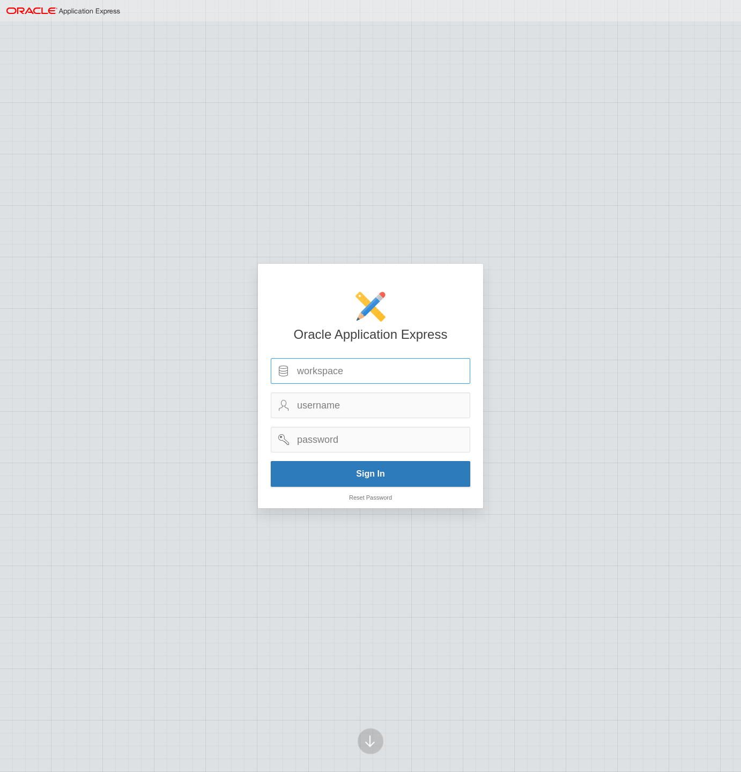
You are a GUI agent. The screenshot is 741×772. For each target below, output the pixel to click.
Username (283, 405)
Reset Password (370, 497)
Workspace (283, 371)
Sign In (370, 473)
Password (283, 439)
